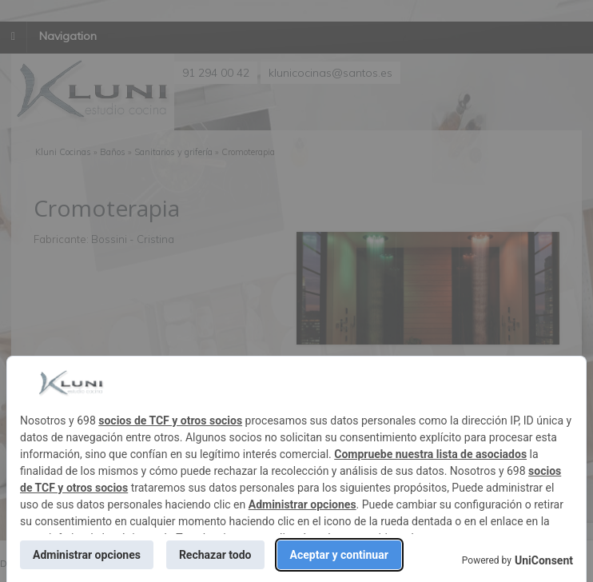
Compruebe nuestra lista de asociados (430, 454)
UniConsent (544, 560)
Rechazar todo (215, 554)
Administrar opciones (302, 504)
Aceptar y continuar (339, 554)
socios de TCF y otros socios (170, 420)
